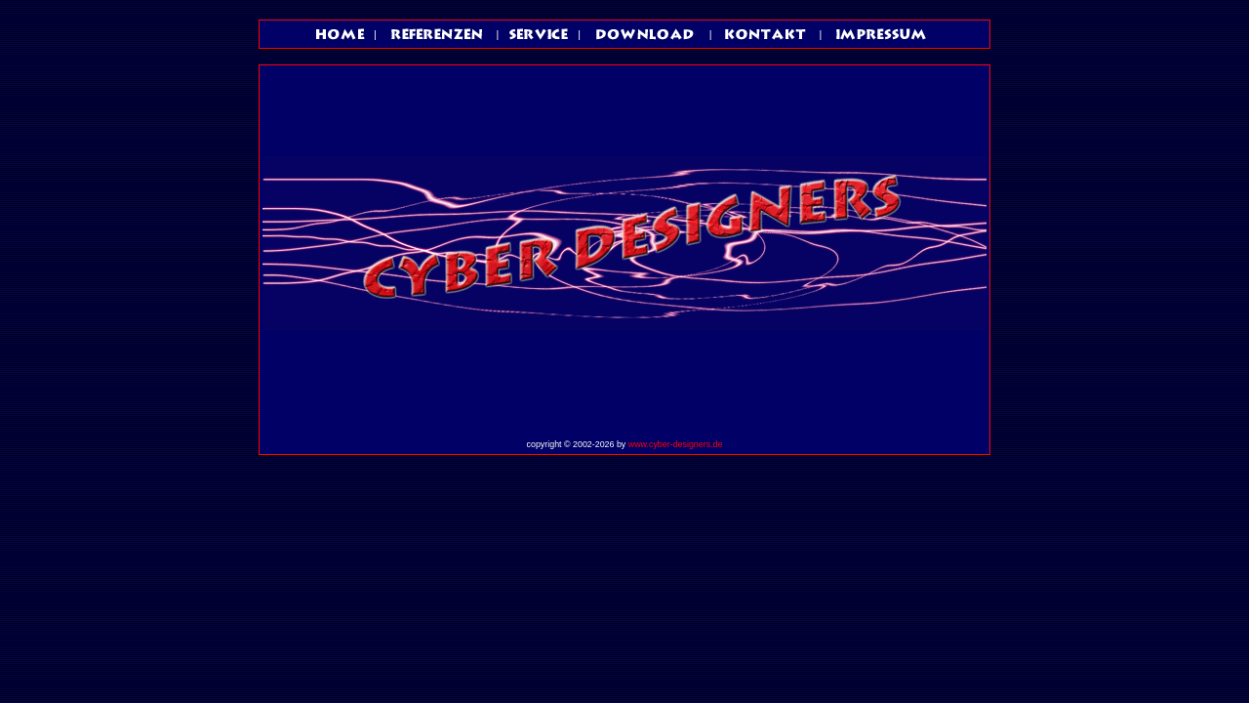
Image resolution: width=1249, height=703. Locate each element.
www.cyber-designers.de (675, 444)
